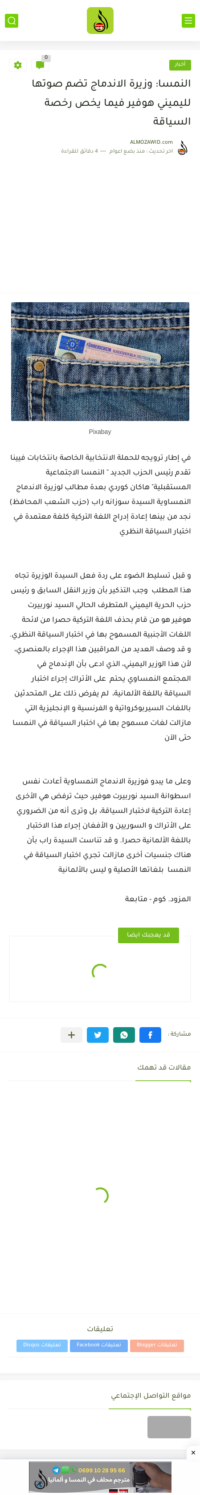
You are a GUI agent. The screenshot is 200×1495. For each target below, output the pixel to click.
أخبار (180, 65)
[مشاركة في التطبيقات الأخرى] (71, 1035)
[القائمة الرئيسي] (188, 21)
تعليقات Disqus (42, 1346)
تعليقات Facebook (99, 1346)
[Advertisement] (100, 219)
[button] (150, 1035)
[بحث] (11, 21)
